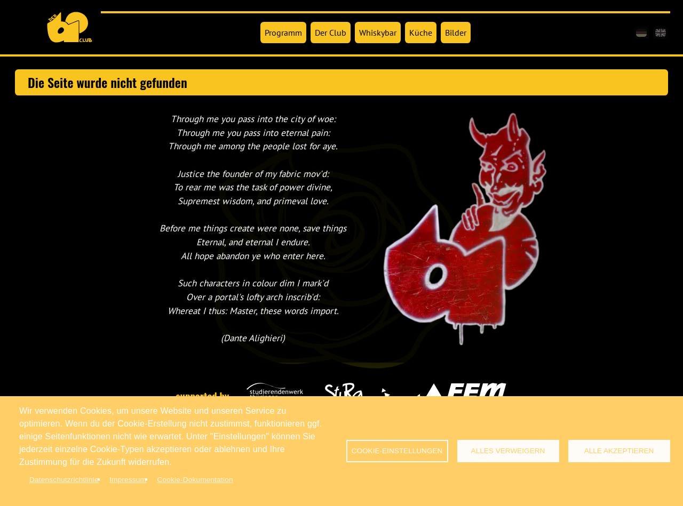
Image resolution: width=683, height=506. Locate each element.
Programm (283, 32)
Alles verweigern (508, 451)
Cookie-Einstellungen (397, 451)
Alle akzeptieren (619, 451)
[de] (641, 33)
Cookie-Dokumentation (195, 480)
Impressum (127, 480)
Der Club (330, 32)
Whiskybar (377, 32)
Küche (420, 32)
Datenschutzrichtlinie (64, 480)
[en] (660, 33)
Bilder (455, 32)
